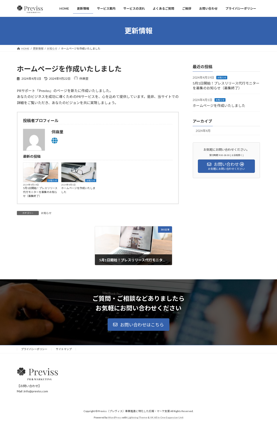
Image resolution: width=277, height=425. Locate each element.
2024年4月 (203, 131)
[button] (138, 324)
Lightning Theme (137, 417)
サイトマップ (64, 349)
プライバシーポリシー (34, 349)
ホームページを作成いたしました (78, 190)
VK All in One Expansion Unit (166, 417)
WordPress (115, 417)
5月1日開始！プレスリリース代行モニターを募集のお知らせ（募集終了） (40, 192)
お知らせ (52, 180)
